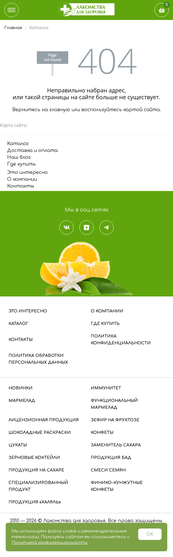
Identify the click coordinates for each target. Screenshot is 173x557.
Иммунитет (106, 388)
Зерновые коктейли (34, 458)
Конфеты (102, 432)
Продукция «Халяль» (35, 502)
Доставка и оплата (32, 150)
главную (59, 109)
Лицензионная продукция (44, 420)
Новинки (21, 388)
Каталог (18, 143)
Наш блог (19, 157)
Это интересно (27, 172)
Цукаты (18, 445)
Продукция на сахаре (36, 470)
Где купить (21, 164)
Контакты (20, 186)
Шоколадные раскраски (40, 432)
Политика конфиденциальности (121, 339)
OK (149, 534)
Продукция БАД (111, 458)
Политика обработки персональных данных (38, 359)
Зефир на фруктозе (115, 420)
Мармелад (22, 401)
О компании (22, 179)
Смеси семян (108, 470)
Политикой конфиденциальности (49, 542)
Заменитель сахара (116, 445)
